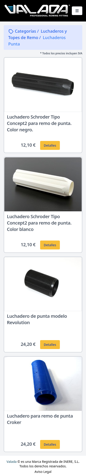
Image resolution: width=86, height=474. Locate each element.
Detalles (50, 145)
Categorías (22, 31)
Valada (12, 461)
